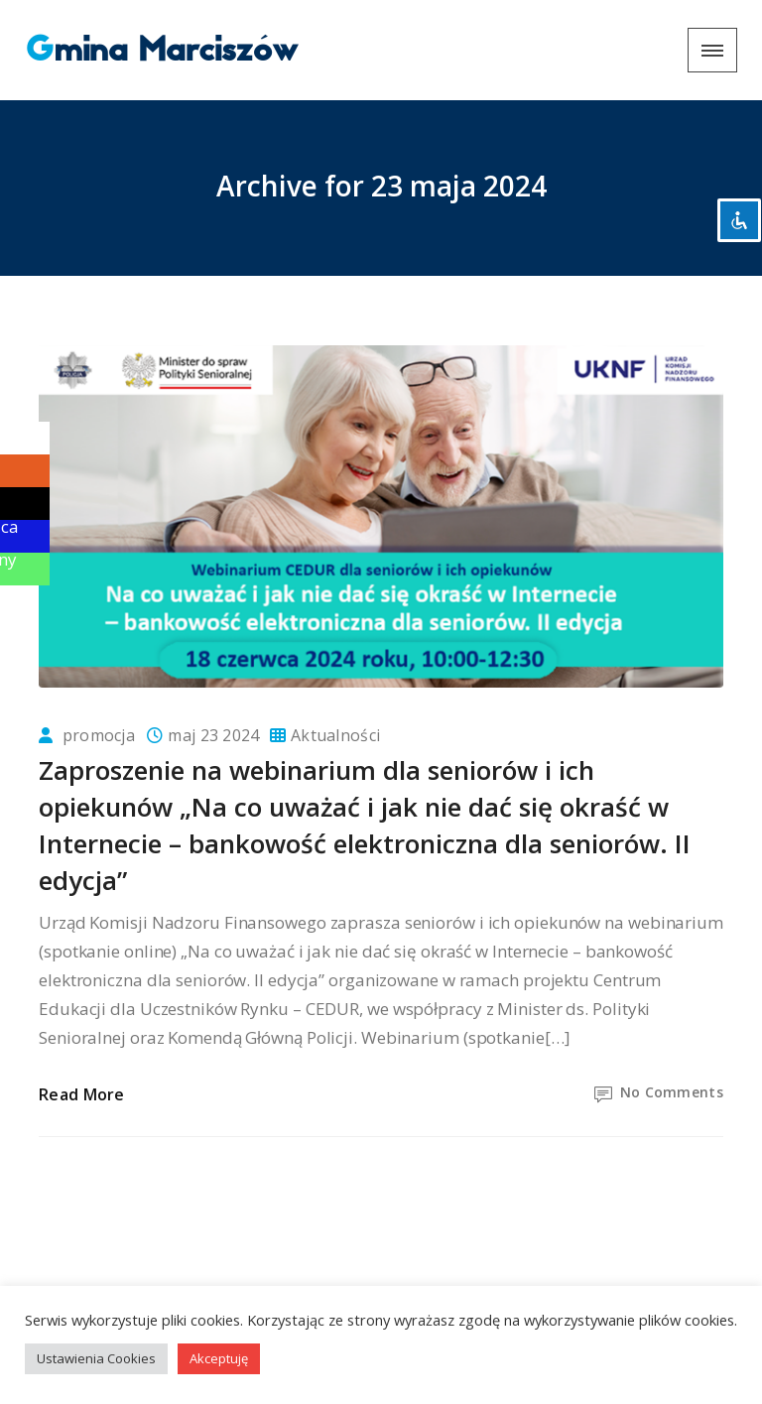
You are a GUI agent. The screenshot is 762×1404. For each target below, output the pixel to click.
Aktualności (335, 735)
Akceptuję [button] (219, 1358)
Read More (82, 1094)
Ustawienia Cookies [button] (96, 1358)
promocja (99, 735)
